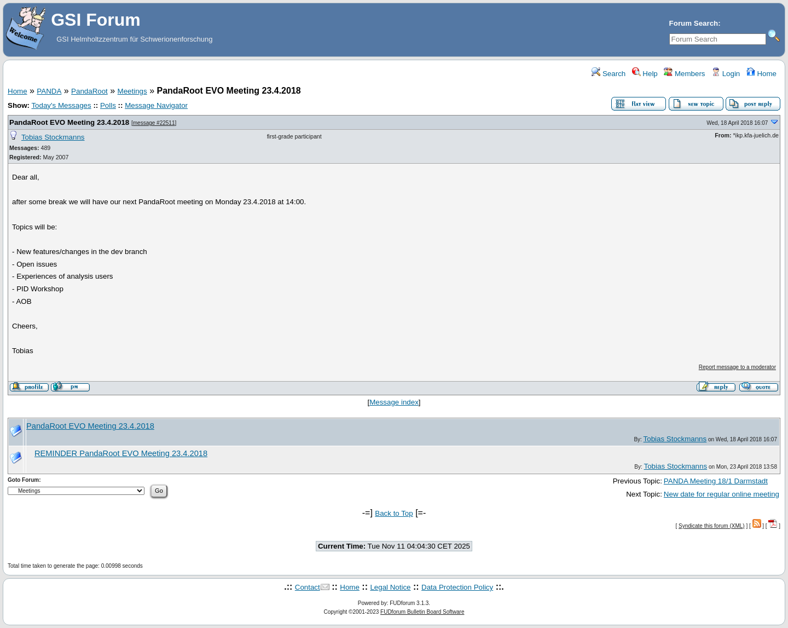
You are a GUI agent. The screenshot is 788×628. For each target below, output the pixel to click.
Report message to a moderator (737, 367)
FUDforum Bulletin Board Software (422, 612)
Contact (307, 587)
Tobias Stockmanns (53, 137)
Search (608, 74)
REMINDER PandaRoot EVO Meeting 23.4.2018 (120, 453)
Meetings (132, 91)
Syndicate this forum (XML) (712, 526)
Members (684, 74)
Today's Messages (61, 105)
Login (725, 74)
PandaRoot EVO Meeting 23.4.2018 (69, 122)
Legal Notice (390, 587)
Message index (394, 402)
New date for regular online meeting (721, 494)
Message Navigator (156, 105)
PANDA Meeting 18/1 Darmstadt (716, 481)
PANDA (49, 91)
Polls (108, 105)
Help (645, 74)
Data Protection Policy (457, 587)
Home (761, 74)
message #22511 (154, 123)
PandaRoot (89, 91)
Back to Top (394, 513)
